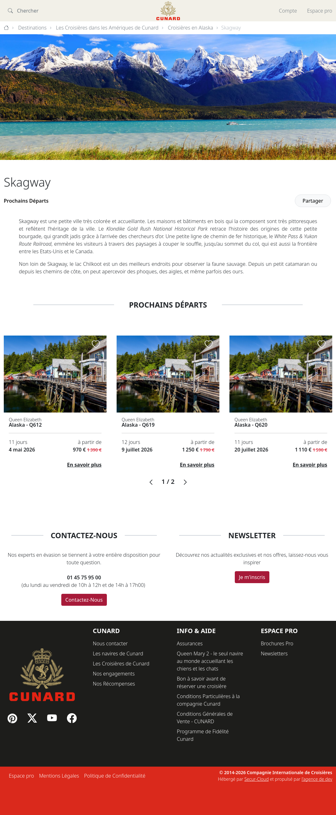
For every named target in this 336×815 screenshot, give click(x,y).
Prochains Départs (26, 200)
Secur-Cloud (256, 779)
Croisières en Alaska (190, 27)
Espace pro (319, 10)
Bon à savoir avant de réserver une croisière (202, 682)
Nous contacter (110, 643)
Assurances (190, 643)
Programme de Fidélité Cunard (203, 735)
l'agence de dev (316, 779)
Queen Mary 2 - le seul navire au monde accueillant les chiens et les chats (210, 661)
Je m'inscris (252, 577)
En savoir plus (84, 464)
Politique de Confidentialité (114, 775)
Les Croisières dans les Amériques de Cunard (107, 27)
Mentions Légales (59, 775)
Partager (313, 200)
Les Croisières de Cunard (121, 663)
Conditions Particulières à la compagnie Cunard (208, 700)
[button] (151, 482)
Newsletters (274, 653)
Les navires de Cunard (118, 653)
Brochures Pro (277, 643)
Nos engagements (114, 673)
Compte (288, 10)
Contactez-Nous (84, 599)
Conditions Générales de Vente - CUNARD (205, 717)
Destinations (32, 27)
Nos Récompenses (114, 683)
